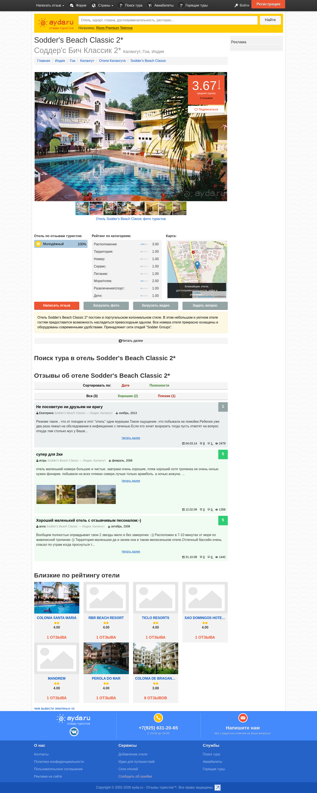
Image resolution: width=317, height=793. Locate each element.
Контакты (41, 754)
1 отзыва (57, 637)
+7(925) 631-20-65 (158, 728)
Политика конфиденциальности (59, 761)
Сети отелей (128, 769)
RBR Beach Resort (106, 618)
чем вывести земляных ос (54, 708)
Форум (77, 5)
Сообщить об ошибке (135, 776)
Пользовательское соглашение (58, 769)
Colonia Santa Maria (57, 618)
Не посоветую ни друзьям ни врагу (69, 407)
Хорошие (128, 396)
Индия (60, 60)
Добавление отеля (133, 754)
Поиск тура (129, 5)
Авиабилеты (160, 5)
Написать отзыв (56, 305)
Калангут (87, 60)
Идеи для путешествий (137, 761)
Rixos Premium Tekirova (114, 28)
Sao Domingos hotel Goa (205, 618)
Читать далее (131, 340)
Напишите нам (243, 728)
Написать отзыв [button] (50, 5)
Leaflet (196, 293)
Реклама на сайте (48, 776)
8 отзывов (155, 698)
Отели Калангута (112, 60)
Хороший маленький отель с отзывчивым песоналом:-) (88, 520)
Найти (270, 20)
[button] (224, 136)
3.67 (204, 86)
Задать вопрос (205, 305)
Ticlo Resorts (155, 618)
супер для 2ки (49, 454)
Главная (43, 60)
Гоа (72, 60)
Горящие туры (193, 5)
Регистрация (269, 4)
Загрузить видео (156, 305)
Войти (240, 5)
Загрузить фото (106, 305)
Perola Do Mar (106, 678)
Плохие (166, 396)
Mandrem (57, 678)
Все (91, 396)
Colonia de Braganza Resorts (155, 678)
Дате (125, 385)
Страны (101, 5)
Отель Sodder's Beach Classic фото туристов (131, 219)
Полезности (159, 385)
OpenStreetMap (205, 296)
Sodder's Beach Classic (148, 60)
